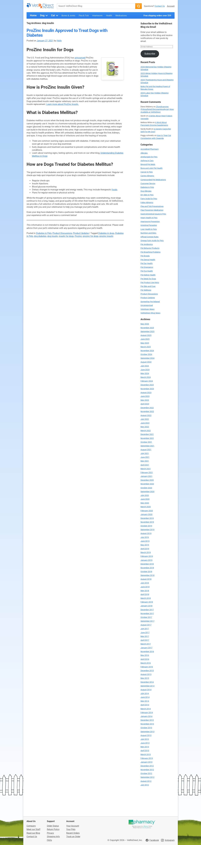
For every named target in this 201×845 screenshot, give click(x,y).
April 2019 (145, 549)
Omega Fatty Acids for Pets (152, 240)
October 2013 (146, 728)
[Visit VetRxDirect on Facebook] (152, 840)
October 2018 (146, 571)
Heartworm (97, 15)
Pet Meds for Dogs (148, 279)
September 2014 (147, 686)
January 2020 (146, 514)
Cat (55, 15)
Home (33, 15)
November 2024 (147, 351)
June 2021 (145, 457)
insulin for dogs (66, 236)
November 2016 (147, 651)
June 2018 (145, 587)
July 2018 (145, 583)
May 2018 (145, 591)
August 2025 (146, 335)
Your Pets (70, 829)
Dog (44, 15)
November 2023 (147, 389)
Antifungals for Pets (149, 157)
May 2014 (145, 701)
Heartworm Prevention (150, 221)
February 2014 (147, 712)
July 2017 (145, 629)
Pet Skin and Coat (148, 286)
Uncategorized (147, 305)
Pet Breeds (145, 256)
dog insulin (52, 236)
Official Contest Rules (149, 237)
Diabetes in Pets (44, 233)
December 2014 (147, 682)
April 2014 (145, 705)
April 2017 (145, 640)
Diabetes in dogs (106, 233)
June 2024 (145, 370)
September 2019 (147, 530)
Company (31, 826)
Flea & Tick (84, 15)
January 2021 (146, 476)
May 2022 (145, 427)
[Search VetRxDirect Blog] (96, 6)
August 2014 (146, 690)
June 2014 (145, 697)
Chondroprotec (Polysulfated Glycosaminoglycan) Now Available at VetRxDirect (157, 109)
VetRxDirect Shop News (150, 313)
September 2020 (147, 491)
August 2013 (146, 735)
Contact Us (160, 6)
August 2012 (146, 781)
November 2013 (147, 724)
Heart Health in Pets (149, 218)
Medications (121, 15)
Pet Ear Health (147, 263)
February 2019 (147, 556)
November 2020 (147, 484)
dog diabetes (40, 236)
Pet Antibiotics (147, 244)
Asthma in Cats (147, 161)
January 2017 (146, 648)
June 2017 (145, 632)
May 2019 (145, 545)
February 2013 (147, 758)
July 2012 (145, 785)
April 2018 (145, 594)
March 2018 (146, 598)
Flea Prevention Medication (152, 210)
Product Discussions (62, 233)
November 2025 (147, 328)
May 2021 (145, 461)
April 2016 (145, 659)
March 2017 (146, 644)
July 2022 (145, 419)
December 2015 (147, 671)
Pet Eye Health (147, 271)
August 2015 (146, 674)
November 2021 (147, 438)
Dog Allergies (146, 191)
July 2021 (145, 453)
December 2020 (147, 480)
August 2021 (146, 450)
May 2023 (145, 400)
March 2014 (146, 709)
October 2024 (146, 354)
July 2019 (145, 537)
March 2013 (146, 754)
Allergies (144, 153)
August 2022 (146, 415)
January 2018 (146, 606)
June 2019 (145, 541)
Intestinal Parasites (149, 225)
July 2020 (145, 495)
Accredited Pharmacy (150, 149)
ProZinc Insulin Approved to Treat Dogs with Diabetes (67, 33)
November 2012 (147, 770)
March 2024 (146, 377)
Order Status (53, 826)
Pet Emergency (147, 267)
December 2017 (147, 610)
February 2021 (147, 472)
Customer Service (148, 183)
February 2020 (147, 511)
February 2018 (147, 602)
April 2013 (145, 750)
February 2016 (147, 667)
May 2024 (145, 373)
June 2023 (145, 396)
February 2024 (147, 381)
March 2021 (146, 469)
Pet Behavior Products (150, 248)
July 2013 (145, 739)
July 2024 (145, 366)
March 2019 (146, 552)
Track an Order (73, 836)
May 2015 (145, 678)
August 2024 (146, 362)
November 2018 (147, 568)
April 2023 (145, 404)
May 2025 (145, 343)
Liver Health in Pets (149, 229)
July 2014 (145, 693)
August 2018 (146, 579)
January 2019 (146, 560)
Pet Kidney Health (148, 275)
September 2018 (147, 575)
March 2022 (146, 430)
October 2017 (146, 617)
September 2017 (147, 621)
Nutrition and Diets (148, 233)
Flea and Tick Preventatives (152, 206)
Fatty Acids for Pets (149, 199)
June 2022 (145, 423)
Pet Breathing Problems (150, 252)
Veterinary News (147, 309)
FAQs (49, 840)
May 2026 (145, 324)
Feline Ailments (147, 202)
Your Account (72, 826)
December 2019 (147, 518)
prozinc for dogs (90, 236)
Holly (59, 40)
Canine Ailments (147, 176)
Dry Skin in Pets (147, 195)
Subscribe (149, 53)
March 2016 (146, 663)
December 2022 (147, 408)
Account (171, 6)
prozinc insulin (106, 236)
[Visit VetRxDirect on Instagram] (168, 840)
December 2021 (147, 434)
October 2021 (146, 442)
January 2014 (146, 716)
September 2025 (147, 331)
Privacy (50, 833)
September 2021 (147, 446)
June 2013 (145, 743)
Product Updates (81, 233)
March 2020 (146, 507)
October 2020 (146, 488)
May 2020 (145, 503)
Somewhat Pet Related (150, 302)
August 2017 (146, 625)
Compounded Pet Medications (153, 180)
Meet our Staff (33, 829)
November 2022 (147, 411)
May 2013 (145, 747)
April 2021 (145, 465)
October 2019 (146, 526)
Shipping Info (53, 836)
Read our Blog (33, 833)
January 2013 (146, 762)
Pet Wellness (146, 290)
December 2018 (147, 564)
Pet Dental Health (148, 260)
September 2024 (147, 358)
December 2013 (147, 720)
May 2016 (145, 655)
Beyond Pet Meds (148, 164)
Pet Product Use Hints (150, 282)
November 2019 (147, 522)
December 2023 (147, 385)
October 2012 (146, 773)
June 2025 (145, 339)
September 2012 (147, 777)
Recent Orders (73, 833)
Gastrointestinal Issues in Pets (153, 214)
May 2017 (145, 636)
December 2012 (147, 766)
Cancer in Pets (147, 172)
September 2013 (147, 732)
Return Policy (53, 829)
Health (109, 15)
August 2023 (146, 392)
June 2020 (145, 499)
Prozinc (78, 236)
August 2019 (146, 533)
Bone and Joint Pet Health (152, 168)
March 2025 (146, 347)
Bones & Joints (68, 15)
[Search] (138, 6)
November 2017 (147, 613)
